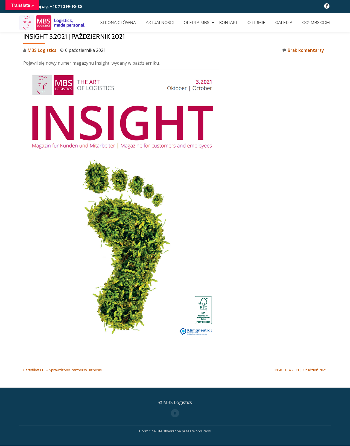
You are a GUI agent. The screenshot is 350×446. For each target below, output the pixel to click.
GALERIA (284, 22)
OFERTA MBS (196, 22)
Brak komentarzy (303, 50)
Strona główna (118, 22)
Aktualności (160, 22)
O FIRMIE (256, 22)
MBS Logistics (42, 50)
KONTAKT (228, 22)
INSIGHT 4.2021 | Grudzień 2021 (301, 369)
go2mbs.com (316, 22)
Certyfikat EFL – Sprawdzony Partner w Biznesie (62, 369)
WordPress (201, 431)
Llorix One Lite (151, 431)
